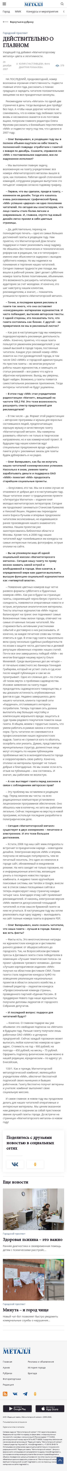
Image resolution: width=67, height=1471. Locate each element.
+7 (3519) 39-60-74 (51, 1444)
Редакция (8, 1384)
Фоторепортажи (12, 1379)
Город (6, 11)
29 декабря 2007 (7, 65)
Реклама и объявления (41, 1361)
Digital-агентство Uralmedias (13, 1427)
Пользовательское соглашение (15, 1422)
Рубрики (7, 1373)
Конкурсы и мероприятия (42, 11)
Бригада (32, 1373)
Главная (7, 1361)
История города (37, 1367)
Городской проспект (15, 33)
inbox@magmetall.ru (36, 1444)
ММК (18, 11)
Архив (6, 1367)
